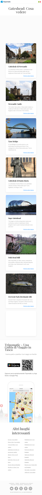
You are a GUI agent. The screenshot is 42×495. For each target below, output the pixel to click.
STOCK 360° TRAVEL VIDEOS (17, 484)
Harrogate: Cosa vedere (30, 469)
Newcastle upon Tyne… (26, 100)
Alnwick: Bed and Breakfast (14, 464)
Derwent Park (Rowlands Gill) (20, 297)
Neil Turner (33, 214)
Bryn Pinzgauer (32, 137)
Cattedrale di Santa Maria (18, 181)
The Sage (28, 214)
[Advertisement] (21, 30)
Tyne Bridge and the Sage (22, 137)
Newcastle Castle (15, 104)
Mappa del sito (27, 484)
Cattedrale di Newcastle (17, 67)
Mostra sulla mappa (28, 76)
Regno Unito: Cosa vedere (14, 442)
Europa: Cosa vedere (12, 439)
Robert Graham (32, 62)
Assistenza (11, 483)
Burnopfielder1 (32, 293)
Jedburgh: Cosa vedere (30, 472)
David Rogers (33, 253)
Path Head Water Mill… (24, 253)
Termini (17, 483)
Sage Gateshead (14, 218)
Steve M (34, 100)
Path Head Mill (14, 258)
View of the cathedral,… (23, 62)
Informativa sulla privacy (26, 483)
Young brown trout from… (22, 293)
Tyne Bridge (13, 141)
